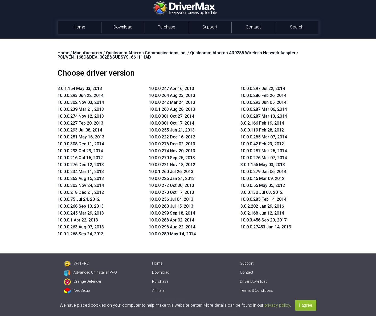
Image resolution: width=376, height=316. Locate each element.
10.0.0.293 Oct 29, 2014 (80, 150)
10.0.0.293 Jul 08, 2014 (80, 130)
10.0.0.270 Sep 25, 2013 (172, 157)
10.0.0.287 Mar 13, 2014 (263, 116)
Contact (253, 27)
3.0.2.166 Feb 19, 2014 (262, 123)
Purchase (166, 27)
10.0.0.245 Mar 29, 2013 (81, 213)
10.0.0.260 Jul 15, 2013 (171, 206)
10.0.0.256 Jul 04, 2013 (171, 199)
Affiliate (158, 290)
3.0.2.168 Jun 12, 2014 (262, 213)
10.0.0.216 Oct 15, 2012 (80, 157)
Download (122, 27)
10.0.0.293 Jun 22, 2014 (80, 95)
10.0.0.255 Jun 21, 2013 (172, 130)
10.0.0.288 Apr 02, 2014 (171, 220)
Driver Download (254, 281)
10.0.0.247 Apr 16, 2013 (171, 88)
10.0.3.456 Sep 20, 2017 (263, 220)
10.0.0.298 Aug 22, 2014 (172, 226)
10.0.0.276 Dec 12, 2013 (81, 164)
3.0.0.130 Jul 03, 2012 (261, 192)
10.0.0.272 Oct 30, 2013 (171, 185)
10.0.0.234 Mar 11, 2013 (81, 171)
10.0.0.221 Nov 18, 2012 (172, 164)
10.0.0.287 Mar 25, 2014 (263, 150)
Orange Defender (82, 281)
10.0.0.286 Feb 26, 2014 (263, 95)
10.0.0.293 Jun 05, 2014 (263, 102)
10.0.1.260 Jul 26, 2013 (171, 171)
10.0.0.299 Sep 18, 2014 (172, 213)
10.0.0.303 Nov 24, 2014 (81, 185)
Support (209, 27)
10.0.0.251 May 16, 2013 (81, 136)
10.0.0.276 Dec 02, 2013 (172, 143)
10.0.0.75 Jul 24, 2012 (79, 199)
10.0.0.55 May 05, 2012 (262, 185)
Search (296, 27)
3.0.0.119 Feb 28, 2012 (262, 130)
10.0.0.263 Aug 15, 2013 (81, 178)
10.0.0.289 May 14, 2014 (172, 233)
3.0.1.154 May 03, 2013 (80, 88)
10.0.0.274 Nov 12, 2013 (81, 116)
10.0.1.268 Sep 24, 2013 (81, 233)
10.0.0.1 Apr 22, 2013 (78, 220)
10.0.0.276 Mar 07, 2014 (263, 157)
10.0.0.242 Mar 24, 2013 (172, 102)
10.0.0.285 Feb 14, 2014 (263, 199)
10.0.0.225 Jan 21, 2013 (172, 178)
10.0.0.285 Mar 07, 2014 (263, 136)
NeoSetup (77, 290)
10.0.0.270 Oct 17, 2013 (171, 192)
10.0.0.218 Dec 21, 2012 (81, 192)
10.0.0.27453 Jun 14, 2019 (265, 226)
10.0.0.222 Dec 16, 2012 (172, 136)
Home (79, 27)
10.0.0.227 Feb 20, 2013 (80, 123)
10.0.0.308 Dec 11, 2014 (81, 143)
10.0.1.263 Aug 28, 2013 (172, 109)
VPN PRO (76, 263)
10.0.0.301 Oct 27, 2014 (171, 116)
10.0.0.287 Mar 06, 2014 (263, 109)
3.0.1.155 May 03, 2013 (262, 164)
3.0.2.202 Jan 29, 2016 (262, 206)
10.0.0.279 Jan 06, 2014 (263, 171)
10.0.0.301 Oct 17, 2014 (171, 123)
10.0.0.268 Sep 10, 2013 (81, 206)
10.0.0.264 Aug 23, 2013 (172, 95)
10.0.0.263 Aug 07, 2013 (81, 226)
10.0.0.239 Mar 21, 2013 (81, 109)
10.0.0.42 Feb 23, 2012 (262, 143)
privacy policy (277, 305)
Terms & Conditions (256, 290)
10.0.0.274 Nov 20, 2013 (172, 150)
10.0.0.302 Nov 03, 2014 (81, 102)
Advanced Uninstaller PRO (90, 272)
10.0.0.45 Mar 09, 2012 (262, 178)
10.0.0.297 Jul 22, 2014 (262, 88)
